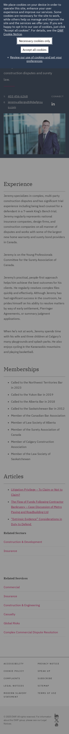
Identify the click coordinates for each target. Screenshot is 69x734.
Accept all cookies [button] (35, 50)
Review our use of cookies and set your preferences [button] (36, 59)
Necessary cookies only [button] (34, 41)
